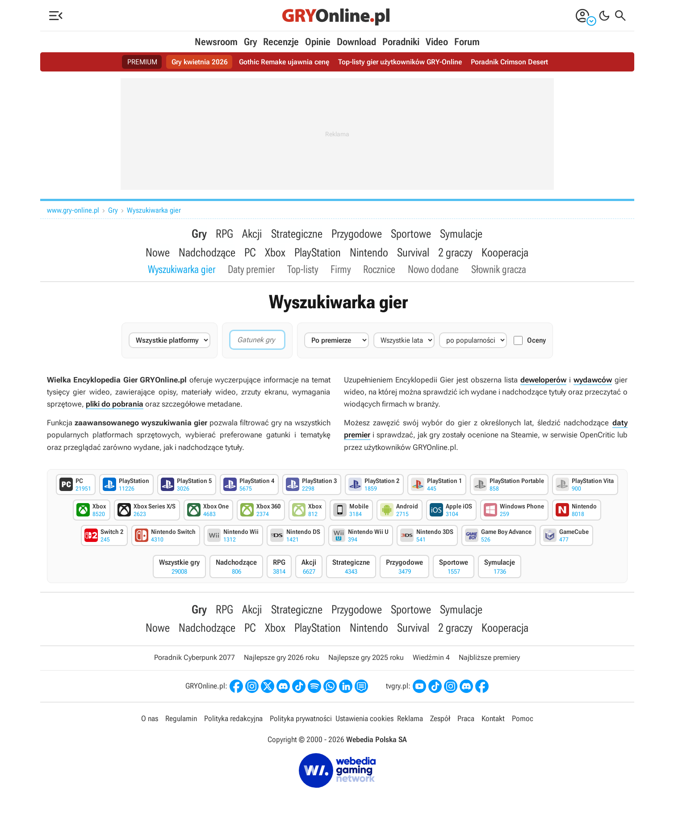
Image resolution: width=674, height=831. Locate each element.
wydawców (593, 381)
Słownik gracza (498, 270)
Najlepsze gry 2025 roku (366, 659)
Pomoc (522, 720)
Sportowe (411, 233)
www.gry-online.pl (73, 210)
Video (437, 41)
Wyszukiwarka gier (154, 210)
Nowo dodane (433, 270)
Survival (413, 253)
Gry (250, 41)
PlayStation (317, 253)
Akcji (252, 233)
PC (250, 253)
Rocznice (379, 270)
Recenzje (281, 41)
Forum (467, 41)
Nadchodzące (207, 253)
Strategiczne (296, 233)
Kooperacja (504, 253)
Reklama (410, 720)
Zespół (440, 720)
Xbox (275, 253)
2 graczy (455, 253)
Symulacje (461, 233)
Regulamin (181, 720)
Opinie (318, 41)
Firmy (341, 270)
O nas (149, 720)
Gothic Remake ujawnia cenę (284, 62)
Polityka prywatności (301, 720)
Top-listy (302, 270)
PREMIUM (142, 62)
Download (356, 41)
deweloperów (543, 381)
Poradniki (400, 41)
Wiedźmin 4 (431, 659)
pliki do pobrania (114, 405)
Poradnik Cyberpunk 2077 (194, 659)
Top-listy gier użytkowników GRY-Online (400, 62)
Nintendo (369, 253)
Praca (465, 720)
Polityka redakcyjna (233, 720)
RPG (225, 233)
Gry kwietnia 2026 (200, 62)
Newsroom (216, 41)
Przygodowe (356, 233)
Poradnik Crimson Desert (509, 62)
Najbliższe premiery (489, 659)
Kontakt (493, 720)
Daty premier (251, 270)
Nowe (158, 253)
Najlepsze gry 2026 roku (281, 659)
